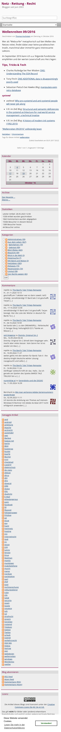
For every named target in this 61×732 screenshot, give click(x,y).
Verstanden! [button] (46, 723)
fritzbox (8, 515)
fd (5, 507)
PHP (6, 582)
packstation (10, 576)
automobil (9, 433)
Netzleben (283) (15, 263)
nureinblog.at (10, 380)
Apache (8, 427)
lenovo (7, 552)
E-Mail (7, 496)
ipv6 (6, 539)
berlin (7, 443)
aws (6, 435)
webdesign (9, 654)
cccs (6, 459)
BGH (6, 446)
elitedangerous (11, 499)
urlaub (7, 635)
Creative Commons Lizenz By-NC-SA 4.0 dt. (35, 705)
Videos (7, 646)
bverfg (7, 454)
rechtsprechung (12, 587)
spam (7, 603)
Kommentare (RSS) (13, 682)
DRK (6, 486)
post (6, 584)
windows (8, 659)
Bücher (8, 457)
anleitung (9, 425)
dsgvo (7, 489)
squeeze (8, 608)
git (6, 518)
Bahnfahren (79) (16, 244)
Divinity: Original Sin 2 (28, 335)
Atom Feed (9, 679)
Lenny (7, 550)
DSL (6, 491)
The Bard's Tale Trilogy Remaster (27, 290)
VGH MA (8, 643)
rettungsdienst (11, 590)
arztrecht (9, 430)
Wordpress (9, 661)
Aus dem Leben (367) (17, 242)
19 (23, 173)
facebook (8, 504)
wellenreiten (25, 137)
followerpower (11, 512)
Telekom (8, 627)
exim (7, 502)
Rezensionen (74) (15, 268)
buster (7, 451)
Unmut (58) (13, 271)
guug (7, 520)
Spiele (7, 606)
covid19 (8, 465)
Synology (8, 622)
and (6, 419)
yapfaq (8, 664)
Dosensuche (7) (14, 258)
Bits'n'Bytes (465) (15, 250)
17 (10, 173)
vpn (6, 651)
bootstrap (9, 449)
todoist (8, 629)
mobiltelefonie (11, 566)
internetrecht (10, 536)
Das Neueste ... (8, 197)
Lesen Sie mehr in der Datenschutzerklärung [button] (14, 726)
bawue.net (9, 441)
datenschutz (10, 467)
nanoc (7, 571)
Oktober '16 (30, 183)
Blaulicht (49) (13, 252)
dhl (6, 478)
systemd (8, 624)
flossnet (8, 510)
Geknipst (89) (14, 247)
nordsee (8, 574)
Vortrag (8, 648)
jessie (7, 544)
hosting (8, 531)
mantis (8, 560)
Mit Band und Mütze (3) (18, 260)
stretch (8, 619)
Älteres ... (6, 200)
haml (7, 526)
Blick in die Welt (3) (16, 255)
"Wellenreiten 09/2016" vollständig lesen (22, 129)
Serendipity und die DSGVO (31, 380)
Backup (8, 438)
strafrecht (9, 616)
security (8, 600)
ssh (6, 611)
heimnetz (9, 528)
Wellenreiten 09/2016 (18, 31)
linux (7, 555)
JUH (6, 547)
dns (6, 480)
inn (6, 534)
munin (7, 568)
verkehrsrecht (11, 640)
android (8, 422)
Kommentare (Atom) (13, 684)
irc (6, 542)
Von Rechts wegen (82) (18, 274)
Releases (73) (13, 266)
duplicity (8, 494)
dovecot (8, 483)
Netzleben (6, 134)
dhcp (7, 475)
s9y (6, 595)
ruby (7, 592)
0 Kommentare (17, 134)
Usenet (8, 637)
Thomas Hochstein (23, 36)
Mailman (8, 558)
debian (8, 472)
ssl (6, 614)
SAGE (7, 598)
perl (6, 579)
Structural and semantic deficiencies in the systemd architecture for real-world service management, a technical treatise (32, 112)
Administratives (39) (16, 239)
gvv (6, 523)
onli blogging (9, 335)
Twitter (8, 632)
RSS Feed (9, 676)
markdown (9, 563)
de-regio (8, 470)
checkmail (9, 462)
